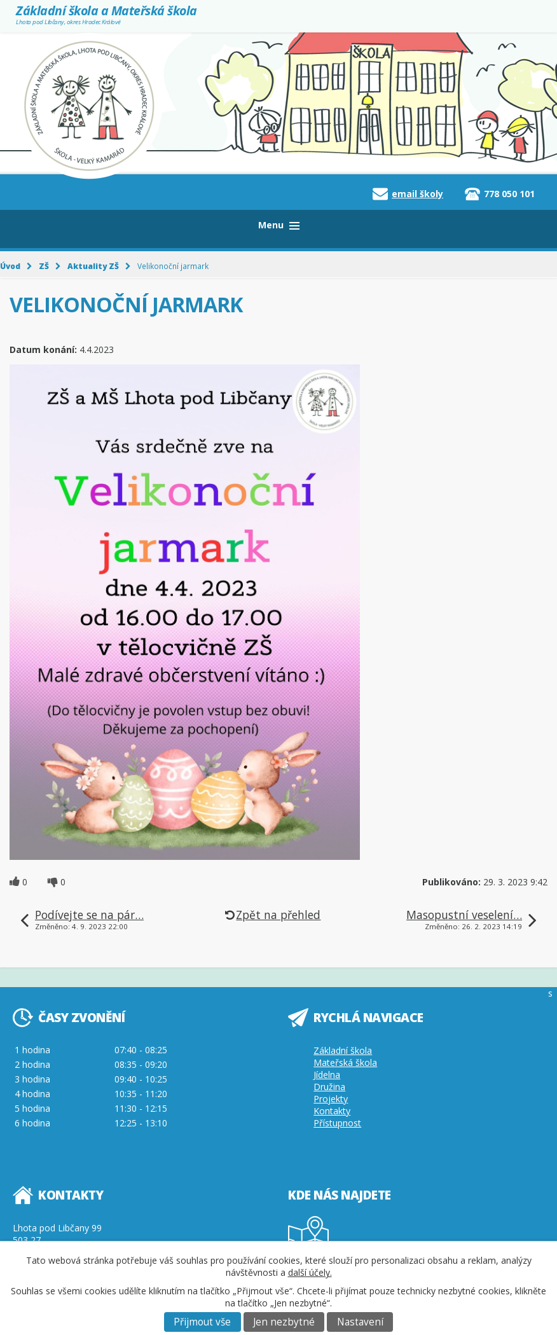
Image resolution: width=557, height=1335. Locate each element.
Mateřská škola (345, 1062)
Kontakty (331, 1111)
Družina (329, 1087)
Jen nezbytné (284, 1322)
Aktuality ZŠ (93, 266)
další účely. (310, 1272)
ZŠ (44, 266)
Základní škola (342, 1050)
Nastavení (360, 1322)
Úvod (10, 266)
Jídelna (326, 1075)
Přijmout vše (202, 1322)
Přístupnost (337, 1123)
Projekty (330, 1099)
